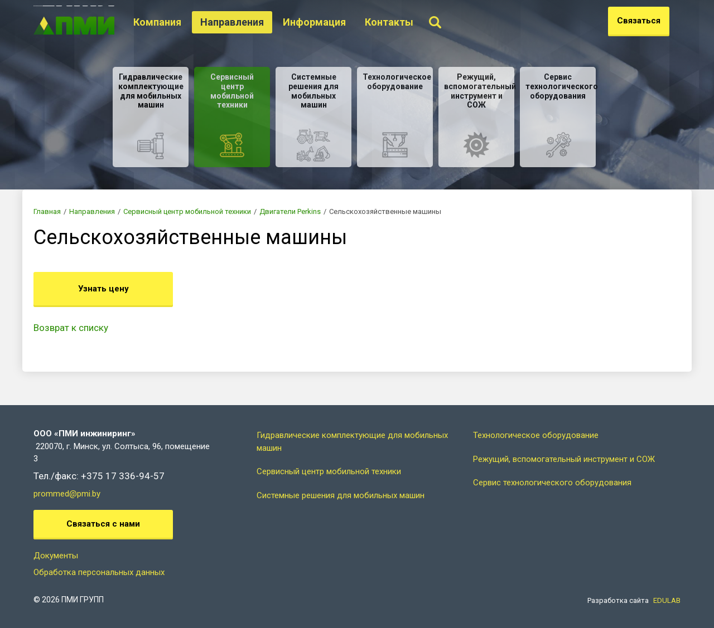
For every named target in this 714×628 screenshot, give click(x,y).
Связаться (638, 21)
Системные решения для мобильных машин (340, 495)
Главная (47, 211)
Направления (249, 22)
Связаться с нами (103, 524)
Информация (331, 22)
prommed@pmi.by (66, 494)
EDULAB (667, 600)
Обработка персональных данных (99, 572)
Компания (175, 22)
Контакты (406, 22)
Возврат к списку (70, 327)
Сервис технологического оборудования (552, 483)
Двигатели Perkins (290, 211)
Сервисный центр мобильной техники (187, 211)
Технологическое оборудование (536, 435)
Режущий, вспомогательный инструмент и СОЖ (564, 459)
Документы (55, 556)
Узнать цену (103, 289)
